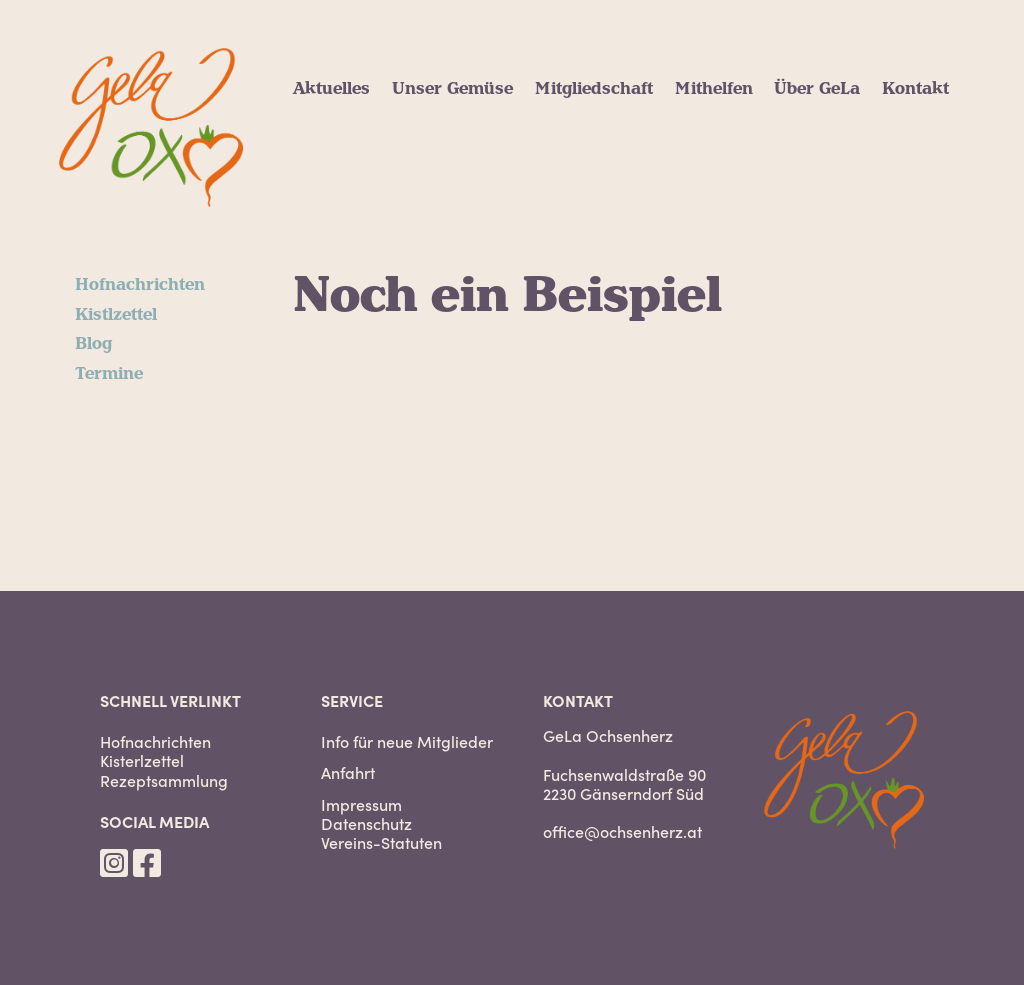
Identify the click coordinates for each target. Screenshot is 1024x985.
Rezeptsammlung (164, 780)
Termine (109, 374)
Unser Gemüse (452, 89)
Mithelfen (714, 89)
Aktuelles (331, 89)
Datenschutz (366, 823)
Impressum (361, 804)
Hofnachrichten (140, 285)
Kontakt (915, 89)
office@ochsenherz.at (622, 831)
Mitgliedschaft (594, 89)
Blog (93, 344)
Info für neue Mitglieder (407, 741)
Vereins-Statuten (381, 842)
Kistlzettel (116, 315)
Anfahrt (348, 772)
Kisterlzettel (142, 760)
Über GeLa (817, 89)
